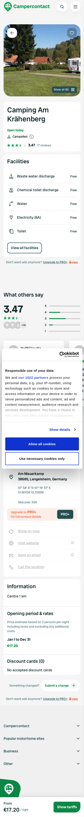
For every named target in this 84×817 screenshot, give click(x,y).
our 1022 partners (33, 377)
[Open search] (62, 7)
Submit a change (61, 685)
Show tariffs (67, 807)
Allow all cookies (42, 444)
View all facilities (24, 247)
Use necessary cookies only (42, 459)
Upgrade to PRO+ (55, 262)
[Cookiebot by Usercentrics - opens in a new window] (60, 355)
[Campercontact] (27, 7)
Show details (60, 429)
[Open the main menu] (75, 7)
